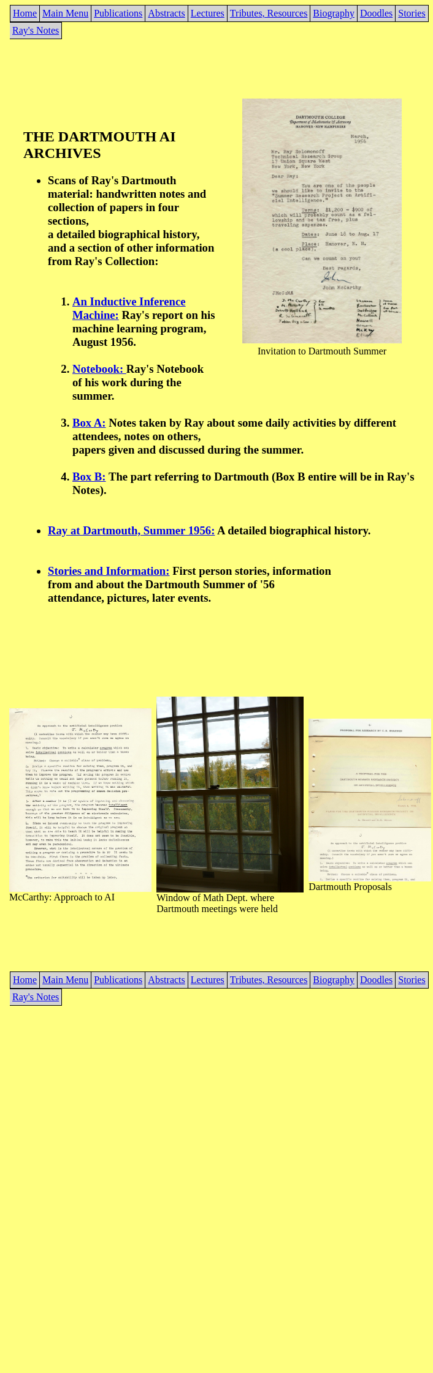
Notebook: (99, 368)
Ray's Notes (35, 30)
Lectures (207, 13)
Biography (333, 13)
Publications (118, 13)
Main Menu (65, 13)
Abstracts (166, 13)
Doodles (376, 13)
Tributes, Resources (269, 13)
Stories (411, 13)
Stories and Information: (108, 570)
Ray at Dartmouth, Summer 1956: (131, 530)
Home (25, 13)
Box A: (89, 422)
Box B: (89, 476)
